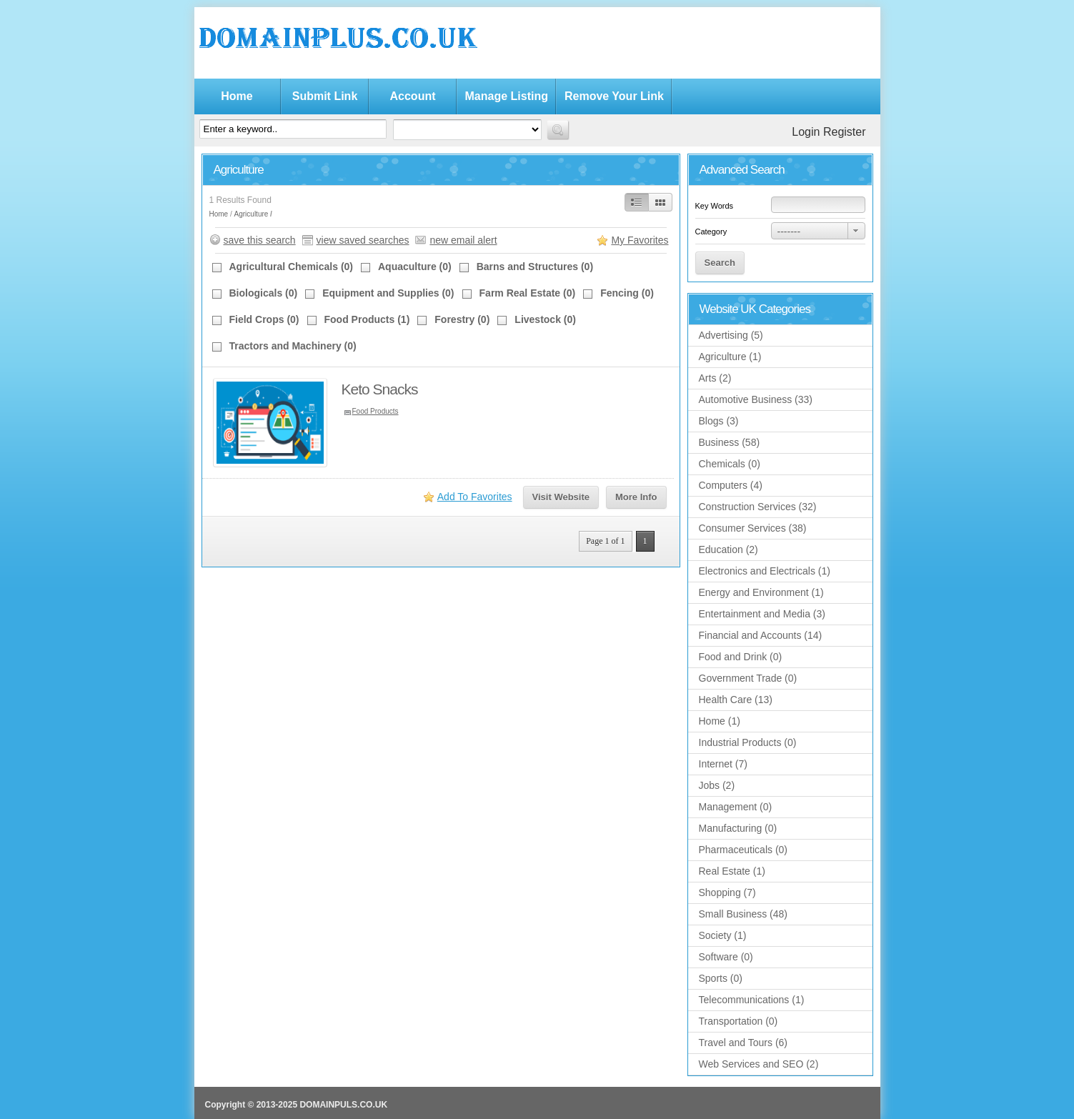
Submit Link (325, 96)
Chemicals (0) (729, 463)
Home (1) (719, 721)
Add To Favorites (474, 496)
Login (806, 132)
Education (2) (728, 549)
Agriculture (251, 214)
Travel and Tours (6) (743, 1042)
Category (711, 231)
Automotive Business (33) (756, 399)
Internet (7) (723, 764)
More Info (636, 497)
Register (844, 132)
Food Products (375, 411)
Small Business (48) (743, 914)
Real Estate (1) (732, 871)
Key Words (714, 206)
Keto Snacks (380, 389)
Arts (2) (715, 378)
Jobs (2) (717, 785)
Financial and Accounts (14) (760, 635)
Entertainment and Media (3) (762, 614)
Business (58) (729, 442)
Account (413, 96)
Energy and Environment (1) (761, 592)
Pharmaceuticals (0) (743, 849)
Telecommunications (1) (752, 999)
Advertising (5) (731, 335)
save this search (260, 240)
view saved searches (363, 240)
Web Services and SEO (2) (759, 1064)
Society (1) (723, 935)
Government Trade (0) (748, 678)
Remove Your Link (614, 96)
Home (236, 96)
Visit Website (561, 497)
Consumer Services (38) (753, 528)
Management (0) (735, 806)
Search (720, 262)
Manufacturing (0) (738, 828)
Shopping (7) (727, 892)
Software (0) (726, 957)
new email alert (463, 240)
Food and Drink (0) (740, 656)
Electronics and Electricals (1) (764, 571)
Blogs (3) (719, 421)
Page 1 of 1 (605, 541)
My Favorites (639, 240)
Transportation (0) (738, 1021)
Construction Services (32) (758, 506)
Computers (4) (730, 485)
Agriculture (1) (730, 356)
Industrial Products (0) (748, 742)
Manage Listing (506, 96)
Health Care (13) (736, 699)
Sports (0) (720, 978)
